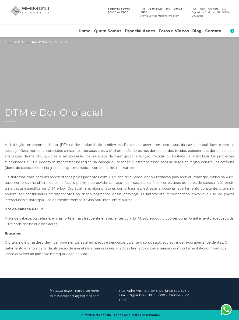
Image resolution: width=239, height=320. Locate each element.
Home (85, 31)
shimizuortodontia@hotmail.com (160, 15)
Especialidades (140, 31)
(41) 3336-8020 (152, 8)
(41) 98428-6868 (87, 290)
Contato (213, 31)
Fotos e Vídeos (174, 31)
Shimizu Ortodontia (20, 42)
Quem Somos (107, 31)
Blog (197, 31)
